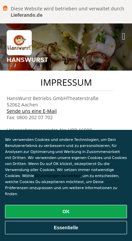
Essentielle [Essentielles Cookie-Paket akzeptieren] (66, 227)
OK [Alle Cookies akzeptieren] (66, 211)
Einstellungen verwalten (58, 175)
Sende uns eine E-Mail (32, 111)
